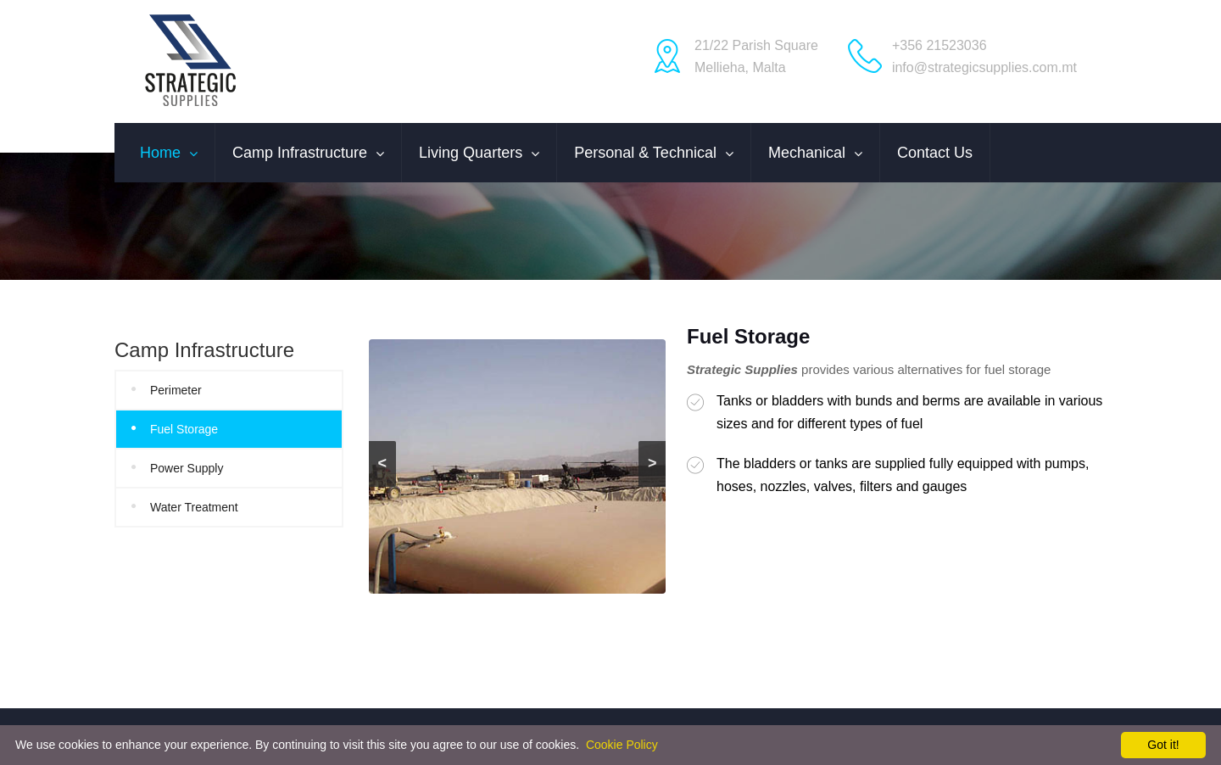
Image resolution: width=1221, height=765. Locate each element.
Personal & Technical (645, 152)
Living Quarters (470, 152)
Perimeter (176, 390)
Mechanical (806, 152)
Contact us (935, 152)
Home (160, 152)
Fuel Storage (184, 429)
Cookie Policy (622, 744)
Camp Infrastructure (299, 152)
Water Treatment (194, 507)
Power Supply (186, 468)
